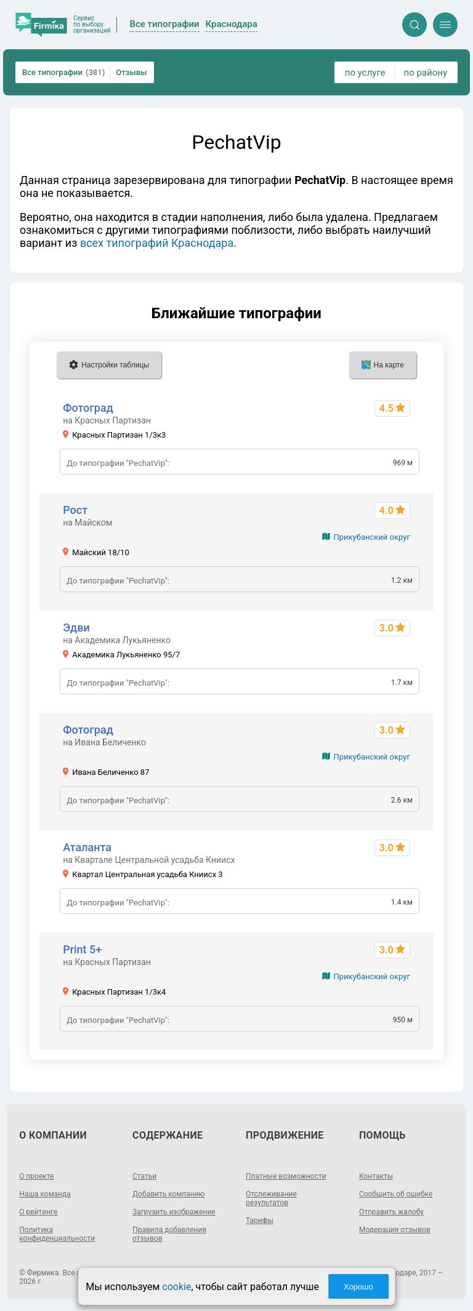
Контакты (376, 1176)
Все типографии (63, 72)
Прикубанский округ (371, 537)
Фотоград (88, 407)
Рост (75, 509)
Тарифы (259, 1220)
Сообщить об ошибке (395, 1194)
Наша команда (45, 1194)
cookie (176, 1287)
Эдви (76, 627)
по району (425, 72)
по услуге (365, 72)
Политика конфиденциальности (57, 1234)
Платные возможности (286, 1176)
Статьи (144, 1176)
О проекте (36, 1176)
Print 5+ (82, 949)
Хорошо (358, 1286)
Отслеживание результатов (271, 1198)
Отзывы (131, 72)
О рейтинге (38, 1212)
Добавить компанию (168, 1194)
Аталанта (87, 847)
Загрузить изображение (174, 1212)
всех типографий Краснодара (156, 242)
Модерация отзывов (395, 1229)
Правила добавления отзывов (169, 1234)
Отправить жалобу (391, 1212)
